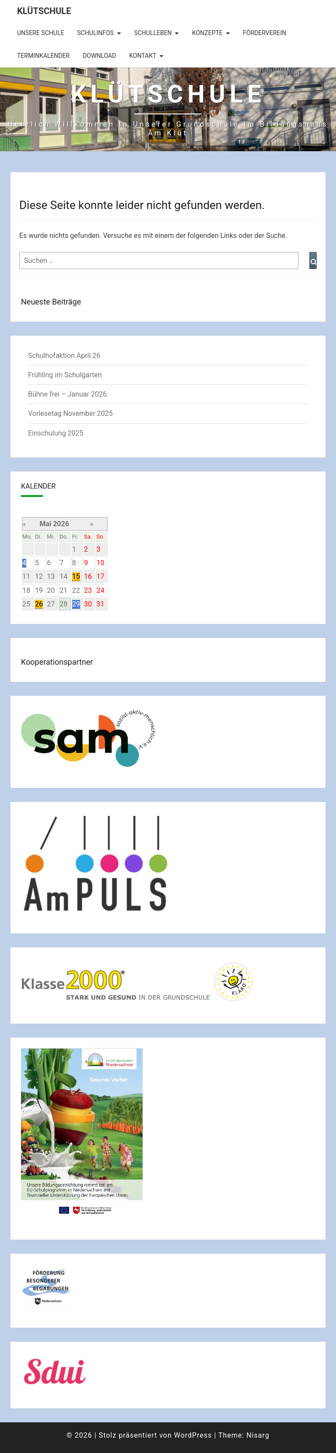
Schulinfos (95, 32)
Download (99, 55)
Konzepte (207, 32)
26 (39, 604)
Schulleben (153, 32)
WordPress (193, 1435)
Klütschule (44, 11)
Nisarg (258, 1435)
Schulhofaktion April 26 (64, 355)
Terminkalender (43, 55)
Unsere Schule (40, 32)
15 (76, 576)
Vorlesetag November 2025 (70, 413)
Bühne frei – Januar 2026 (67, 394)
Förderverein (264, 32)
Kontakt (142, 55)
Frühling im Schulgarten (65, 375)
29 (76, 604)
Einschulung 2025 (56, 433)
